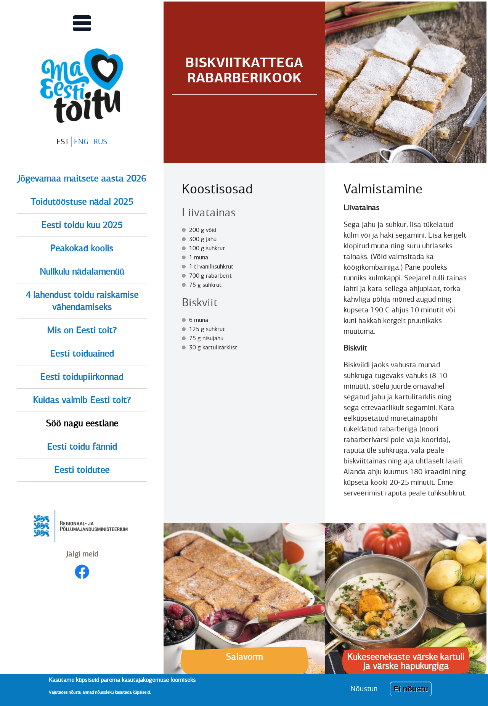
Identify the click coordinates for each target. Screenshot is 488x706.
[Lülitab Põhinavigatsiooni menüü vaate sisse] (82, 23)
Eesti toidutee (81, 470)
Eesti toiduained (82, 353)
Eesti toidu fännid (82, 446)
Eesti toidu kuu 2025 (81, 225)
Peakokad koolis (81, 248)
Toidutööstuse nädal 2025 (81, 201)
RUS (100, 141)
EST (62, 141)
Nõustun (363, 691)
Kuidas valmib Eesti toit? (82, 400)
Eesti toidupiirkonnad (82, 377)
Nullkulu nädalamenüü (82, 271)
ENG (81, 141)
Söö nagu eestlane (82, 423)
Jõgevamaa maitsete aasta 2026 (82, 178)
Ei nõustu (410, 691)
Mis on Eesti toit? (82, 330)
